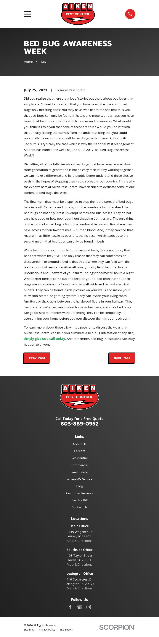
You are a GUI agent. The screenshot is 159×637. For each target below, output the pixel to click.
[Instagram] (88, 607)
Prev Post (37, 357)
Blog (79, 486)
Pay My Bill (79, 500)
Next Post (122, 357)
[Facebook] (70, 607)
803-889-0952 (79, 424)
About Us (79, 444)
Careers (79, 451)
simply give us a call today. (45, 339)
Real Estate (79, 472)
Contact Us (79, 507)
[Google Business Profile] (79, 607)
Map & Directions (79, 541)
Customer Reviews (79, 493)
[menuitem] (29, 629)
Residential (79, 458)
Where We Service (79, 479)
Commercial (80, 465)
